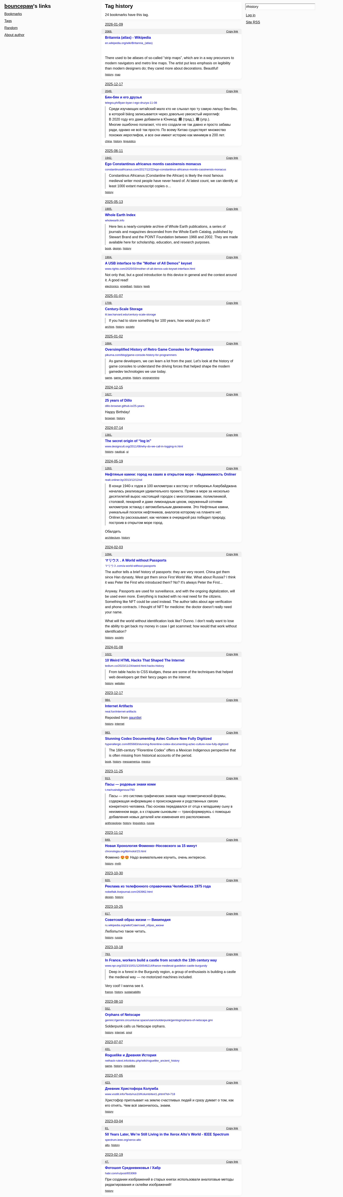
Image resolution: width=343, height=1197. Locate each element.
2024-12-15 (114, 387)
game (108, 377)
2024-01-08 (114, 647)
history (109, 74)
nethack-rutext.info (142, 1060)
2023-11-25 (114, 771)
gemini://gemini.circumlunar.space (159, 1020)
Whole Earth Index (120, 215)
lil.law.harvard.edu (130, 314)
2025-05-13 (114, 202)
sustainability (132, 992)
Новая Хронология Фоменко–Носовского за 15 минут (151, 846)
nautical (120, 451)
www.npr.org (156, 965)
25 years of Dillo (118, 400)
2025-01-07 (114, 296)
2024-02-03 (114, 547)
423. (107, 1082)
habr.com (120, 1173)
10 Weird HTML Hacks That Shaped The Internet (144, 660)
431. (107, 1049)
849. (107, 839)
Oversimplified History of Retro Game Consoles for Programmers (159, 349)
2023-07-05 (114, 1075)
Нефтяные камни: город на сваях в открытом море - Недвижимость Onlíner (170, 474)
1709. (108, 302)
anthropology (113, 823)
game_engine (122, 377)
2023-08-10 (114, 1001)
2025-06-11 (114, 151)
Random (11, 28)
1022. (108, 654)
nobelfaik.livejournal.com (129, 891)
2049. (108, 91)
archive (109, 326)
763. (107, 954)
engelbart (126, 286)
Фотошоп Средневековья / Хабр (133, 1168)
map (117, 74)
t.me (120, 789)
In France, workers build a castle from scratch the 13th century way (161, 960)
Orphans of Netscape (122, 1015)
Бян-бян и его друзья (123, 97)
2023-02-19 (114, 1155)
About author (14, 35)
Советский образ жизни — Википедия (138, 920)
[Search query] (280, 7)
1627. (108, 394)
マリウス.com (130, 565)
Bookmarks (13, 14)
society (130, 326)
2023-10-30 (114, 873)
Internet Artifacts (119, 706)
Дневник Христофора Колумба (131, 1088)
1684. (108, 343)
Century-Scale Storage (124, 309)
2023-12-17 (114, 693)
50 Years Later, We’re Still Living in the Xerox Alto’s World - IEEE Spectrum (167, 1134)
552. (107, 1008)
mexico (145, 761)
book (108, 248)
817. (107, 913)
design (117, 248)
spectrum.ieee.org (123, 1139)
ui (127, 451)
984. (107, 700)
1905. (108, 208)
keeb (147, 286)
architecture (112, 537)
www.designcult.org (144, 446)
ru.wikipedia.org (134, 925)
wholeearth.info (114, 220)
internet (119, 723)
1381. (108, 434)
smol (129, 1032)
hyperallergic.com (166, 744)
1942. (108, 157)
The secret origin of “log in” (128, 441)
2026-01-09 (114, 24)
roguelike (129, 1066)
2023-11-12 (114, 833)
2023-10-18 (114, 947)
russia (150, 823)
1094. (108, 554)
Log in (251, 15)
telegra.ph (131, 102)
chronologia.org (125, 851)
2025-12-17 (114, 84)
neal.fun (120, 711)
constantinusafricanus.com (165, 169)
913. (107, 778)
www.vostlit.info (140, 1094)
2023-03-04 (114, 1121)
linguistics (129, 141)
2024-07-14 (114, 428)
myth (118, 863)
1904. (108, 257)
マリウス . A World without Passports (135, 560)
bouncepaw (18, 6)
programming (151, 377)
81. (107, 1128)
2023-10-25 (114, 906)
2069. (108, 31)
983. (107, 732)
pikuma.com (141, 355)
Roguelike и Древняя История (130, 1055)
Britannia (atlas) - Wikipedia (128, 37)
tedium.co (134, 665)
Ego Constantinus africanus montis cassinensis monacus (153, 164)
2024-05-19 (114, 461)
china (108, 141)
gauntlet (135, 717)
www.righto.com (150, 268)
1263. (108, 468)
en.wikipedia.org (129, 43)
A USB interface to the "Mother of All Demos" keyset (148, 263)
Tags (8, 21)
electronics (112, 286)
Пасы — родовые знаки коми (130, 784)
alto (107, 1145)
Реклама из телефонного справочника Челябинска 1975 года (158, 886)
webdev (120, 683)
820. (107, 880)
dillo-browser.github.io (124, 406)
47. (107, 1161)
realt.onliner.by (123, 479)
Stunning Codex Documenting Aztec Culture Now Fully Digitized (158, 738)
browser (110, 418)
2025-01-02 (114, 336)
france (109, 992)
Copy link (232, 31)
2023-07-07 (114, 1042)
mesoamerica (131, 761)
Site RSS (253, 22)
